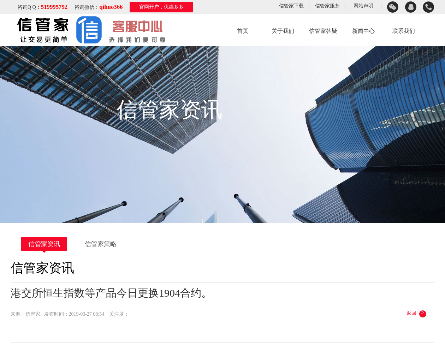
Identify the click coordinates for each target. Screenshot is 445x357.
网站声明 (363, 5)
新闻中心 (363, 31)
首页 (242, 31)
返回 (417, 313)
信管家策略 (101, 244)
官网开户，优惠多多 (161, 7)
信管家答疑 (323, 31)
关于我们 (283, 31)
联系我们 (403, 31)
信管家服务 (327, 5)
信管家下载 (291, 5)
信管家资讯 (44, 244)
